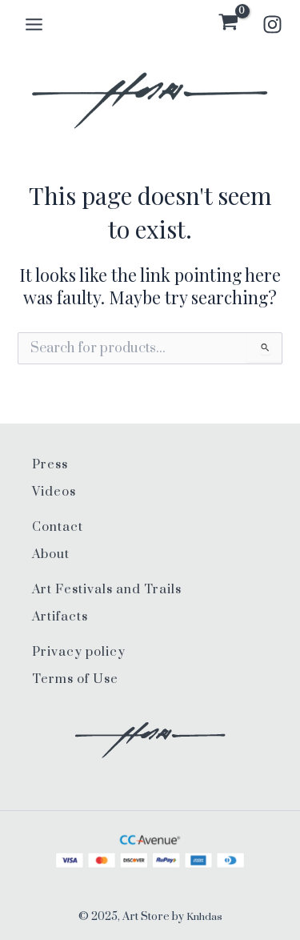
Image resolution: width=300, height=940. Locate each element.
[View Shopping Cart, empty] (228, 24)
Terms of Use (75, 679)
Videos (54, 492)
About (51, 554)
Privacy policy (79, 652)
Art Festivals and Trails (107, 589)
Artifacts (60, 617)
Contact (57, 527)
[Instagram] (272, 24)
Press (50, 464)
